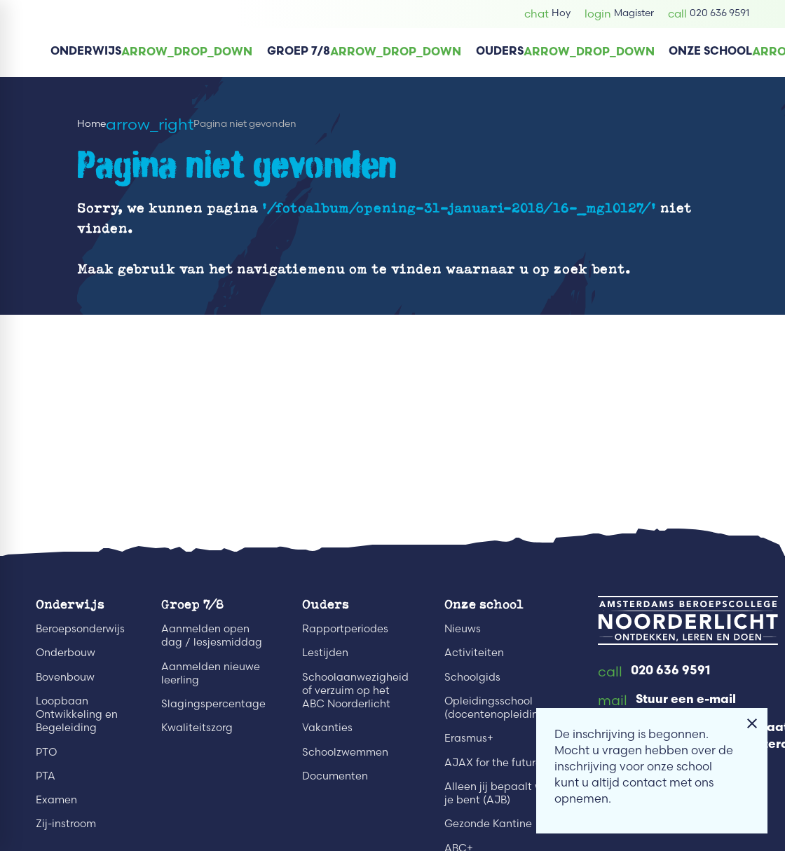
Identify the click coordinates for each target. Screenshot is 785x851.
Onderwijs (70, 603)
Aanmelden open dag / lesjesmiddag (211, 635)
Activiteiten (474, 652)
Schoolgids (472, 677)
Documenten (335, 776)
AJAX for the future (493, 762)
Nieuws (462, 628)
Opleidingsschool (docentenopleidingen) (502, 708)
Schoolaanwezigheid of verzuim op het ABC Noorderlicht (355, 690)
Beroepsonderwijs (80, 628)
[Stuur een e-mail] (667, 701)
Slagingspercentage (213, 703)
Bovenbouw (65, 677)
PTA (45, 776)
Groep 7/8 (192, 603)
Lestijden (325, 652)
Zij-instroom (66, 823)
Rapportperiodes (345, 628)
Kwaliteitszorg (197, 727)
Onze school (484, 603)
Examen (56, 800)
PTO (46, 752)
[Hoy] (547, 13)
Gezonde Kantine (488, 823)
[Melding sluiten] (752, 723)
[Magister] (619, 13)
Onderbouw (65, 652)
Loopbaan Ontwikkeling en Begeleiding (77, 714)
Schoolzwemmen (345, 752)
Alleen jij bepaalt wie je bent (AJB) (498, 793)
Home (91, 123)
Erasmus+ (468, 738)
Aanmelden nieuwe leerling (210, 673)
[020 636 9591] (708, 13)
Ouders (325, 603)
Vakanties (327, 727)
